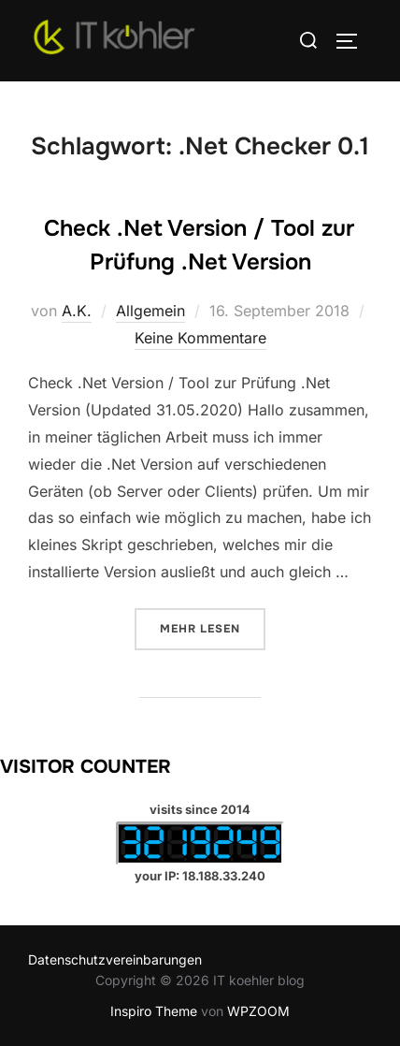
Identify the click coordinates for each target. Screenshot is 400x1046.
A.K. (77, 310)
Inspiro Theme (153, 1011)
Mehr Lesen (212, 627)
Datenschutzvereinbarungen (115, 959)
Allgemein (150, 310)
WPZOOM (258, 1011)
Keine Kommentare (200, 337)
